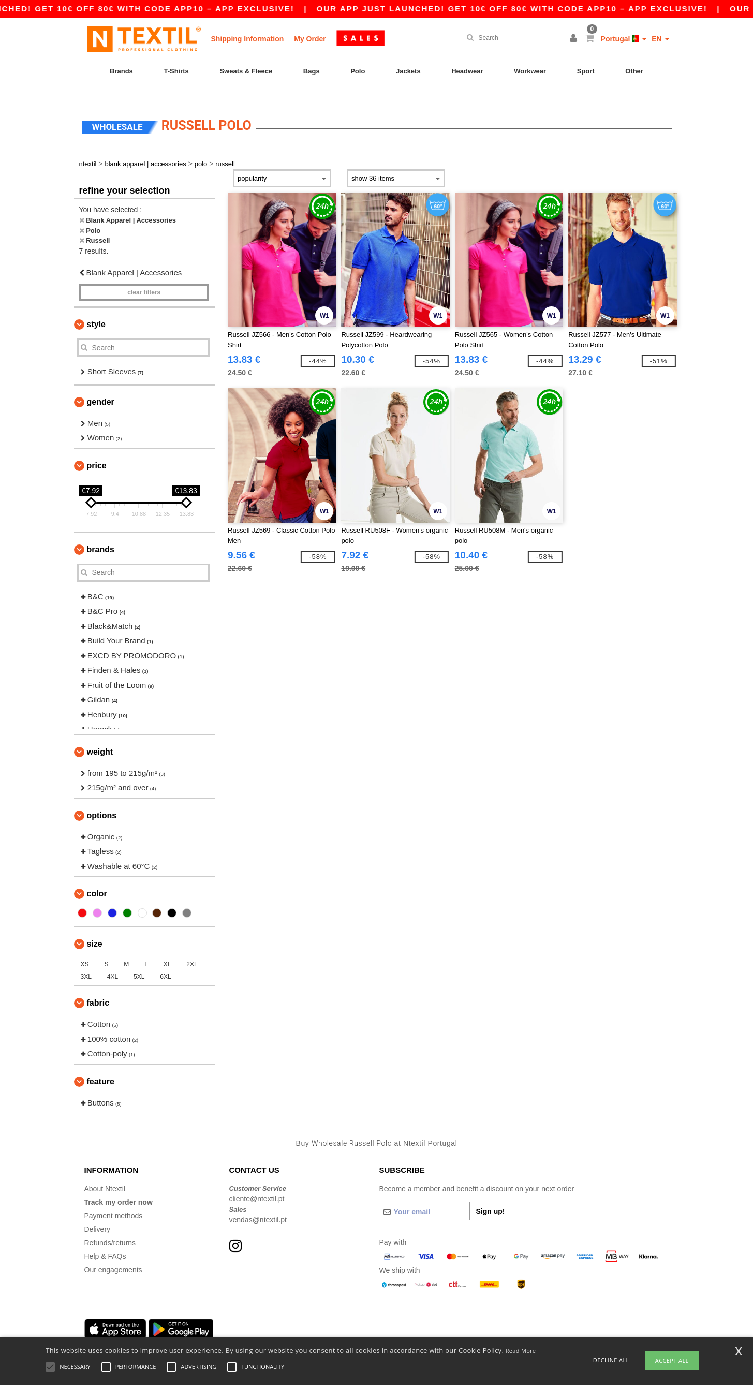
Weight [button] (100, 736)
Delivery (97, 1214)
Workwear (530, 71)
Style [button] (96, 309)
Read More (521, 1350)
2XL (191, 949)
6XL (165, 961)
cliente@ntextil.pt (257, 1184)
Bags (311, 71)
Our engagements (113, 1254)
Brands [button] (100, 533)
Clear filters (143, 277)
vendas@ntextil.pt (258, 1204)
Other (634, 71)
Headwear (467, 71)
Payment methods (113, 1200)
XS (85, 949)
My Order (310, 39)
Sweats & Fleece (245, 71)
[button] (575, 39)
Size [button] (94, 928)
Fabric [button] (98, 987)
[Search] (512, 38)
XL (167, 949)
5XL (139, 961)
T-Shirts (176, 71)
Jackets (408, 71)
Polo (357, 71)
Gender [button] (100, 386)
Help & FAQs (105, 1240)
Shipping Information (247, 39)
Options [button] (102, 799)
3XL (86, 961)
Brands (121, 71)
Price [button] (97, 450)
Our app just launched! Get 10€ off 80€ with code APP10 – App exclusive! (542, 8)
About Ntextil (104, 1173)
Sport (586, 71)
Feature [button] (100, 1066)
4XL (112, 961)
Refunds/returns (110, 1227)
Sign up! (490, 1195)
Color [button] (97, 878)
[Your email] (424, 1196)
